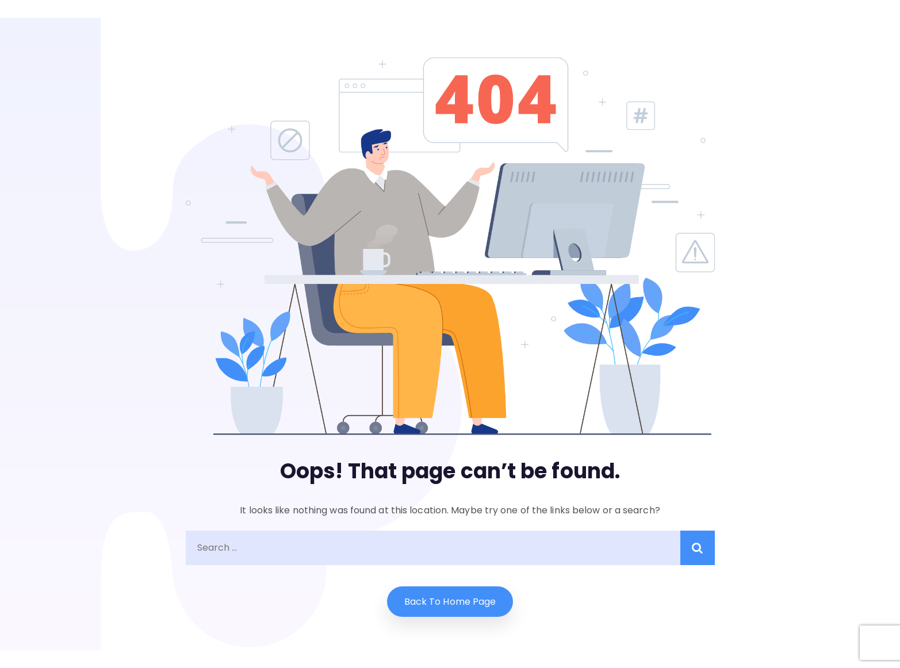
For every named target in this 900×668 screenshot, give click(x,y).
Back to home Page (450, 601)
